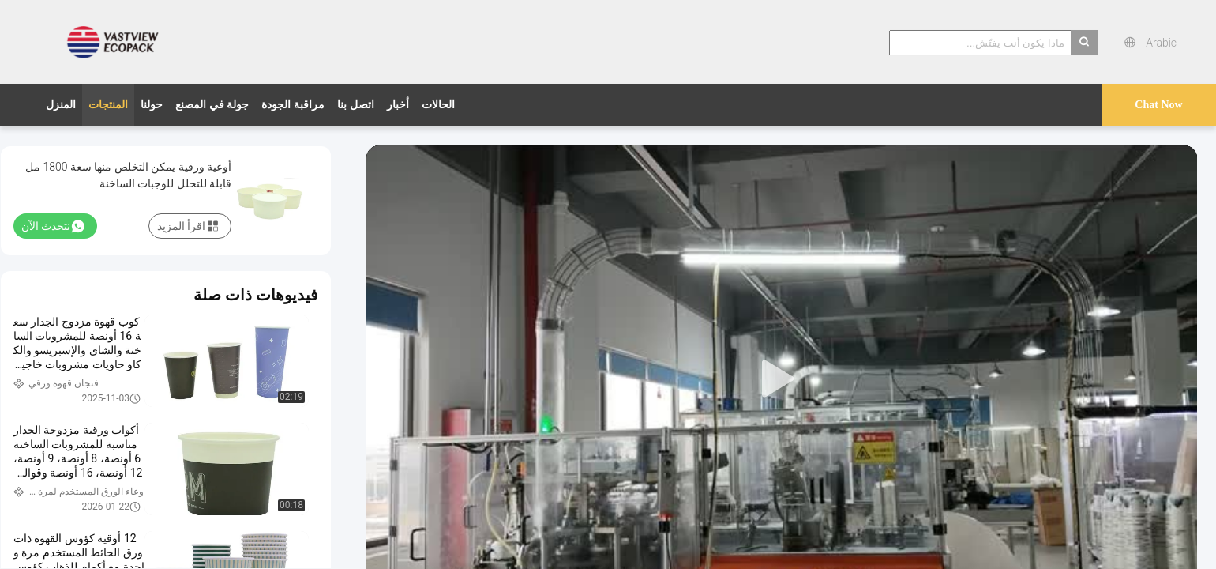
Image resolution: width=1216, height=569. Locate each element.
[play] (781, 379)
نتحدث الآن (52, 226)
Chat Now (1158, 105)
